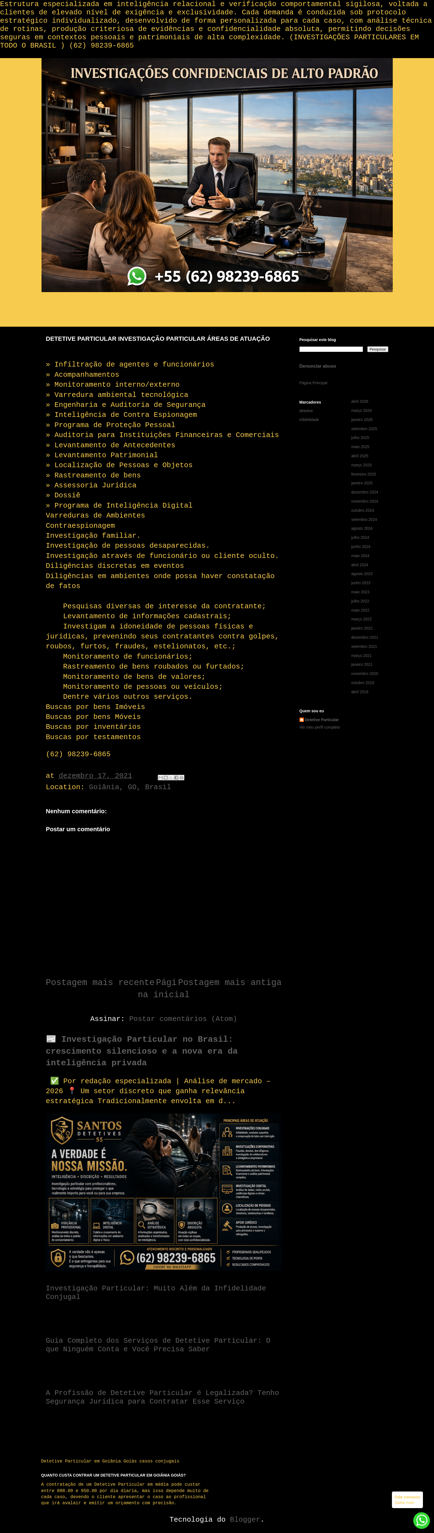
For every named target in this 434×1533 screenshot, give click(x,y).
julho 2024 (360, 537)
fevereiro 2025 (363, 474)
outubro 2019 (362, 682)
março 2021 (361, 655)
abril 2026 (359, 401)
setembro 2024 (364, 519)
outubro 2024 (362, 510)
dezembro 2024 (364, 492)
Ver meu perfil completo (319, 727)
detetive (306, 411)
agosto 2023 (362, 573)
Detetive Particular (322, 720)
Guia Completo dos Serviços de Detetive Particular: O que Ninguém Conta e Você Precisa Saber (158, 1345)
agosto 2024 (362, 528)
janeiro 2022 (362, 628)
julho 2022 (360, 601)
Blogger (245, 1520)
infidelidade (309, 419)
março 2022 (361, 619)
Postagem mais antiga (229, 983)
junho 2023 (360, 583)
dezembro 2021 (364, 637)
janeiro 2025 (362, 483)
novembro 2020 (364, 673)
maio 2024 (360, 556)
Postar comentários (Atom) (183, 1019)
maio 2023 (360, 592)
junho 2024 (360, 546)
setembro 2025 (364, 429)
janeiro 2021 (362, 664)
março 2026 (361, 410)
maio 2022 (360, 610)
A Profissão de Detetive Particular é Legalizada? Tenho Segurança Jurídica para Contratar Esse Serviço (162, 1397)
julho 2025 (360, 437)
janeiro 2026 (362, 419)
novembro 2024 (364, 501)
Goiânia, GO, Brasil (130, 787)
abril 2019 (359, 692)
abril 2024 (359, 565)
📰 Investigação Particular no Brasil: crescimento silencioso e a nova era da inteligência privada (142, 1051)
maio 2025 (360, 447)
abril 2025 (359, 456)
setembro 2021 (364, 646)
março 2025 (361, 465)
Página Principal (313, 383)
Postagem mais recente (100, 983)
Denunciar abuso (317, 365)
